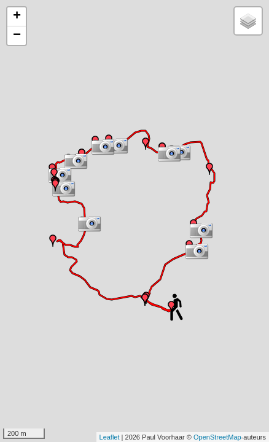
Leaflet (109, 437)
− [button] (17, 35)
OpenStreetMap (217, 437)
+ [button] (17, 16)
